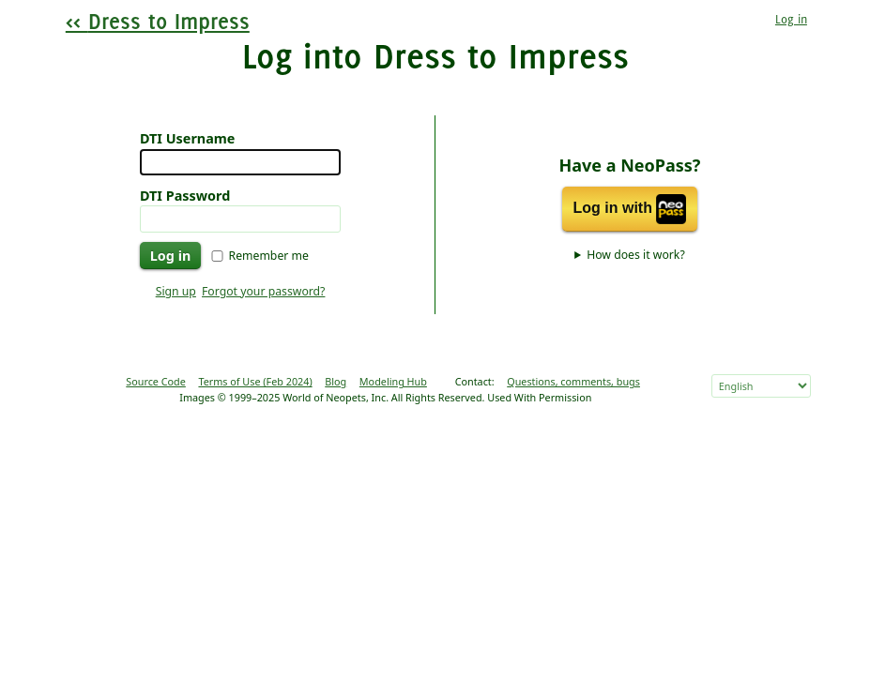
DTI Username (187, 138)
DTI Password (185, 195)
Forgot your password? (263, 291)
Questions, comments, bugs (573, 381)
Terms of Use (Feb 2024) (255, 381)
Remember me (269, 256)
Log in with (630, 209)
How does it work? (636, 255)
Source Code (156, 381)
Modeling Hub (393, 381)
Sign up (176, 291)
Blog (335, 381)
